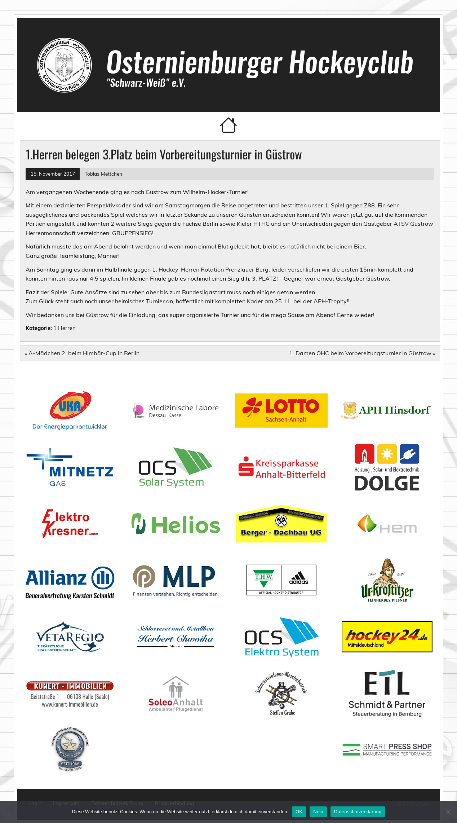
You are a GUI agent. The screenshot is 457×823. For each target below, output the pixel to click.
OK (299, 811)
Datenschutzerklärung (357, 811)
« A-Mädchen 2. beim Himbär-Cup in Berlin (82, 353)
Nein (318, 811)
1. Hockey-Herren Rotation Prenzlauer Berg (210, 269)
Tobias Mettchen (103, 174)
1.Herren (64, 328)
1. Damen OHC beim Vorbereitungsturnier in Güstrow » (362, 353)
